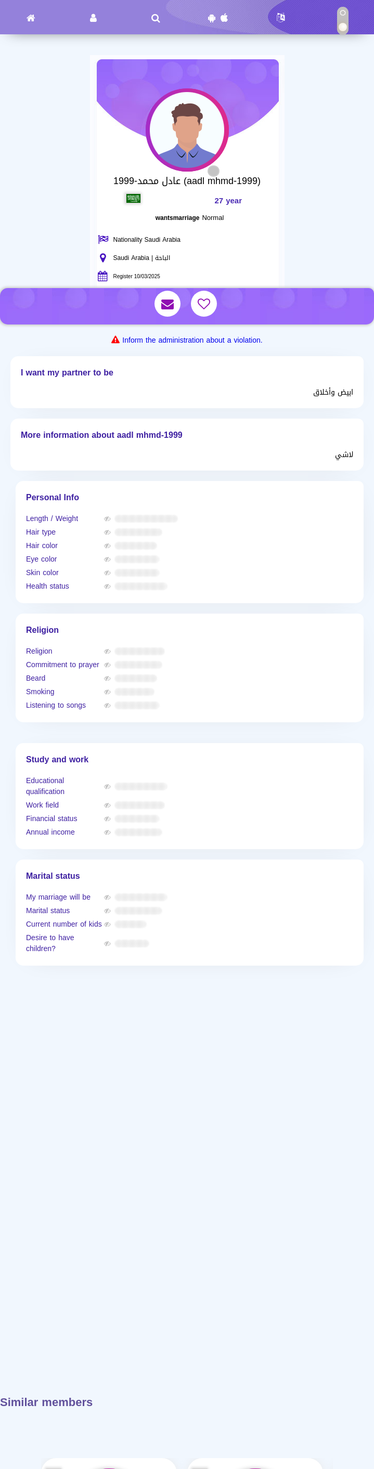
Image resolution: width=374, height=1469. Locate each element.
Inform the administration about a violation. (192, 340)
